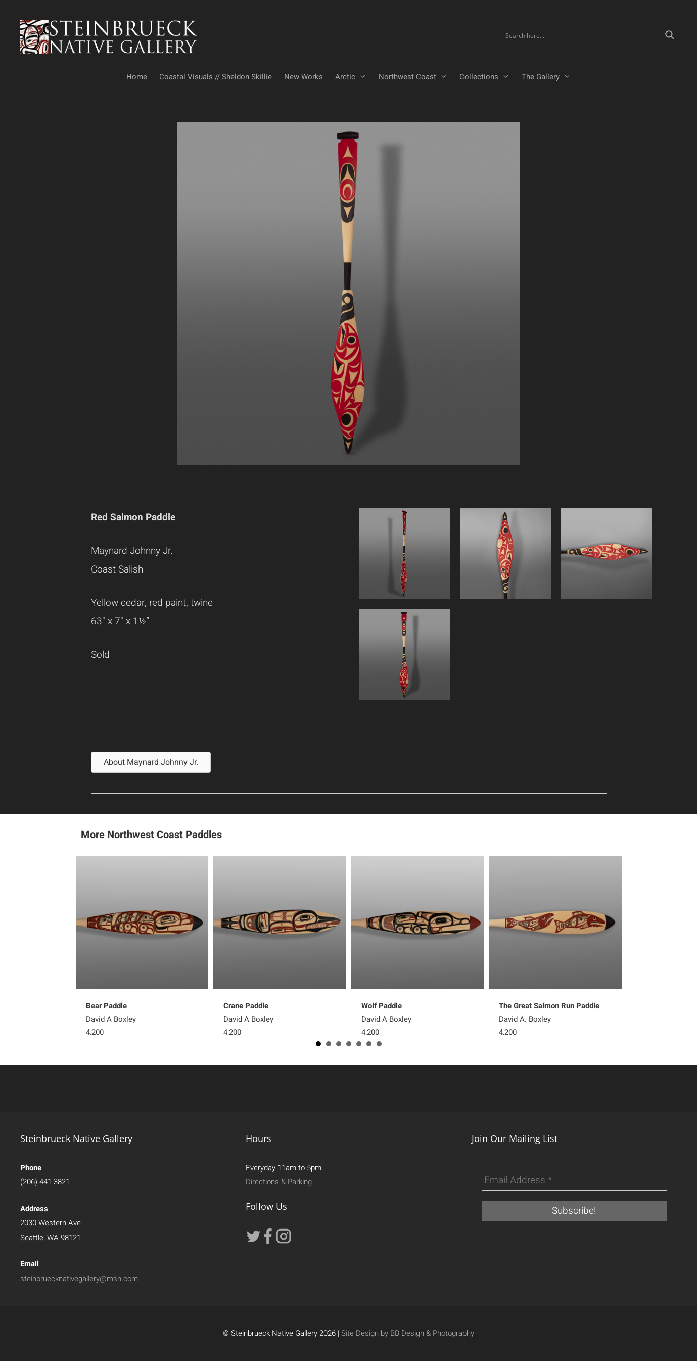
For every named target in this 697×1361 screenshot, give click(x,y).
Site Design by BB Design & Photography (407, 1333)
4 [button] (348, 1043)
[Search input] (581, 34)
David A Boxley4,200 (111, 1019)
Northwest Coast (416, 77)
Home (136, 76)
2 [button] (328, 1043)
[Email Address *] (574, 1181)
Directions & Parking (279, 1182)
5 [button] (358, 1043)
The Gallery (549, 77)
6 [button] (368, 1043)
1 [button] (318, 1043)
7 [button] (379, 1043)
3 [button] (338, 1043)
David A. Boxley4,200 (549, 1019)
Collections (487, 77)
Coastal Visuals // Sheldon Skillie (215, 76)
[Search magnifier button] (670, 35)
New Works (303, 76)
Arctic (354, 77)
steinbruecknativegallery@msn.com (79, 1278)
